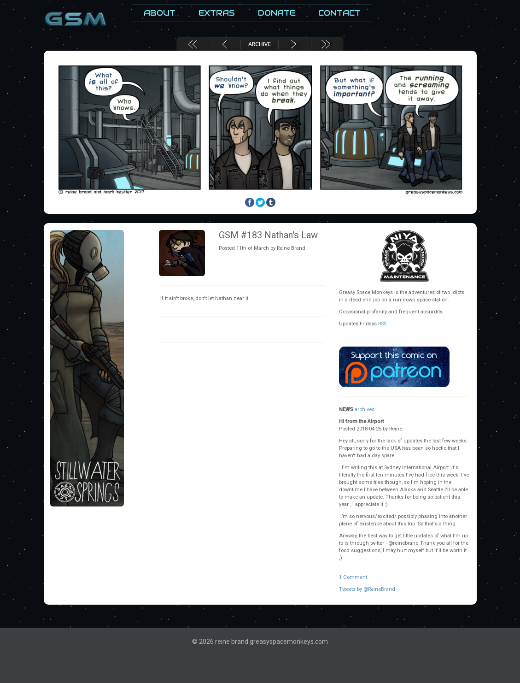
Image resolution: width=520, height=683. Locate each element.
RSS (382, 324)
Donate (276, 13)
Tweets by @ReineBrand (367, 589)
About (159, 13)
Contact (339, 13)
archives (364, 409)
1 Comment (353, 577)
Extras (217, 13)
